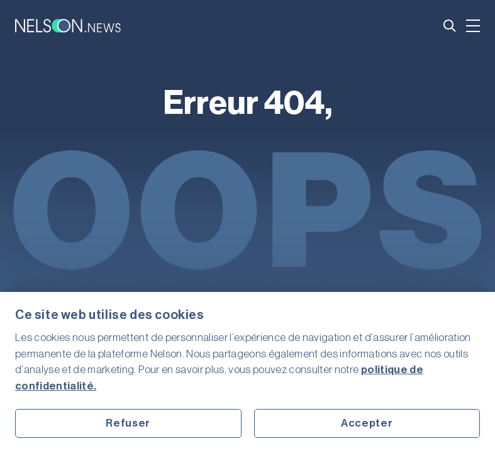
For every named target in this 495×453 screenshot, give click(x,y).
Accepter (366, 423)
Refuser (128, 423)
